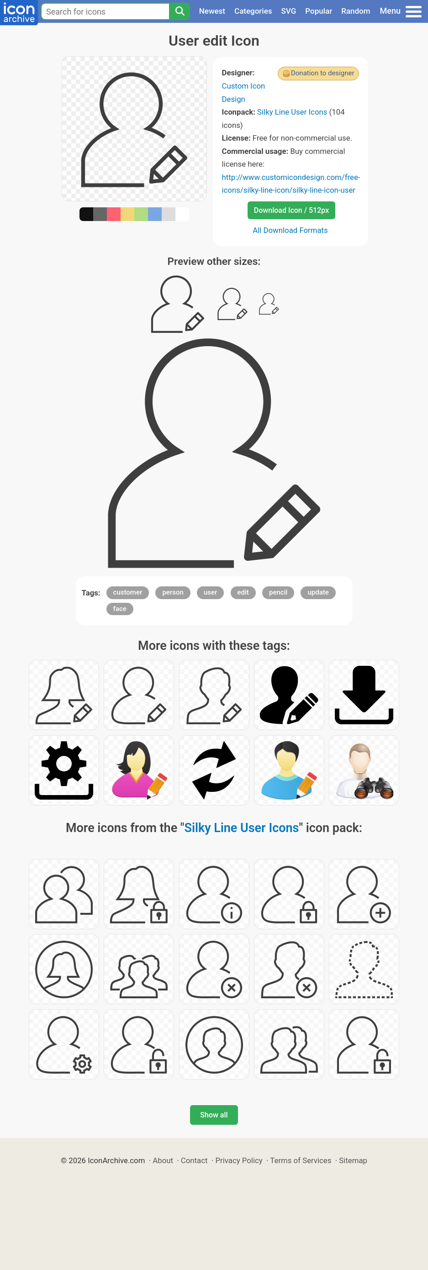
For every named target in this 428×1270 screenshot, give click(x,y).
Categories (253, 11)
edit (243, 592)
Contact (194, 1160)
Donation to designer (322, 73)
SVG (288, 11)
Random (355, 11)
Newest (212, 11)
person (172, 592)
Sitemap (353, 1160)
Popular (318, 11)
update (317, 592)
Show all (213, 1115)
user (210, 592)
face (120, 609)
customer (128, 592)
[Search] (179, 11)
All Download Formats (290, 230)
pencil (278, 592)
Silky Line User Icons (292, 111)
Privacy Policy (238, 1160)
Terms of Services (300, 1160)
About (163, 1160)
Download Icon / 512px (291, 210)
